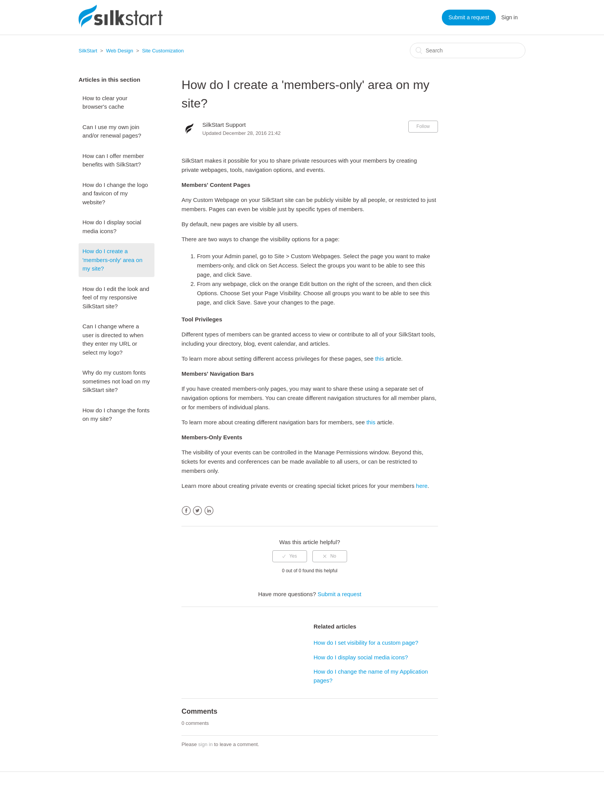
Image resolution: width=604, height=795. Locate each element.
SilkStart (88, 51)
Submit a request (468, 17)
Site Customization (163, 51)
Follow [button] (423, 126)
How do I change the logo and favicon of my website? (115, 193)
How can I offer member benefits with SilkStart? (113, 160)
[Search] (467, 50)
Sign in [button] (509, 17)
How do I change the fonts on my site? (115, 414)
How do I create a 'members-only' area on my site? (112, 260)
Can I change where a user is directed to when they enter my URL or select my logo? (112, 339)
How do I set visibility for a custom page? (366, 642)
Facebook (186, 511)
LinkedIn (209, 511)
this (379, 358)
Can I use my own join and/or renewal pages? (111, 131)
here (422, 485)
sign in (205, 744)
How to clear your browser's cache (105, 102)
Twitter (197, 511)
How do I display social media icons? (111, 226)
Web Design (119, 51)
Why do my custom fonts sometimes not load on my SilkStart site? (116, 381)
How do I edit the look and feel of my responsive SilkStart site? (115, 297)
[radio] (289, 556)
